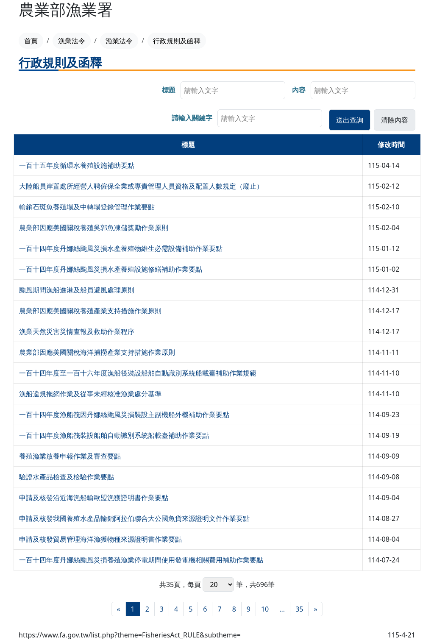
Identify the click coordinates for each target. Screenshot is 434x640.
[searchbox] (233, 90)
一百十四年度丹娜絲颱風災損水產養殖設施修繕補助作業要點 (110, 269)
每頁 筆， (218, 584)
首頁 (31, 40)
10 (265, 609)
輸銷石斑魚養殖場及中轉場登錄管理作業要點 (87, 206)
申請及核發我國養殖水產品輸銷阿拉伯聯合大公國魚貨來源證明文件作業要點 (134, 518)
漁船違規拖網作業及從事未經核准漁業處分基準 (90, 393)
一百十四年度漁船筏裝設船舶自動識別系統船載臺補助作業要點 (114, 435)
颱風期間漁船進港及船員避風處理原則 (76, 290)
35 (299, 609)
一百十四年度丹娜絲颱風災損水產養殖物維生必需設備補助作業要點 (121, 248)
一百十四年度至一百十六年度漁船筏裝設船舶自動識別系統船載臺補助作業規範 (137, 373)
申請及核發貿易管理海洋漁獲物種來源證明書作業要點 (100, 539)
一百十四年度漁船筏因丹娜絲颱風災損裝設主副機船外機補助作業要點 (124, 414)
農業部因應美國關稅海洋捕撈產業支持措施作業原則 (97, 352)
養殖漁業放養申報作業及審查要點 (70, 456)
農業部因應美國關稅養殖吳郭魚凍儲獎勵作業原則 (93, 227)
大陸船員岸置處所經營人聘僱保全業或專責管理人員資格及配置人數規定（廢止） (141, 186)
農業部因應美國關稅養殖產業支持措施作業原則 (90, 310)
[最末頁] (315, 609)
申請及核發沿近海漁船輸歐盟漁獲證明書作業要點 (93, 497)
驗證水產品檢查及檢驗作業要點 (66, 476)
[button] (349, 120)
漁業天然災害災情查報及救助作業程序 (76, 331)
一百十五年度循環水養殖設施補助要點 (76, 165)
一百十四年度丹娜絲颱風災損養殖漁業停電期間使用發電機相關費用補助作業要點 (141, 560)
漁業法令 (71, 40)
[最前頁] (118, 609)
